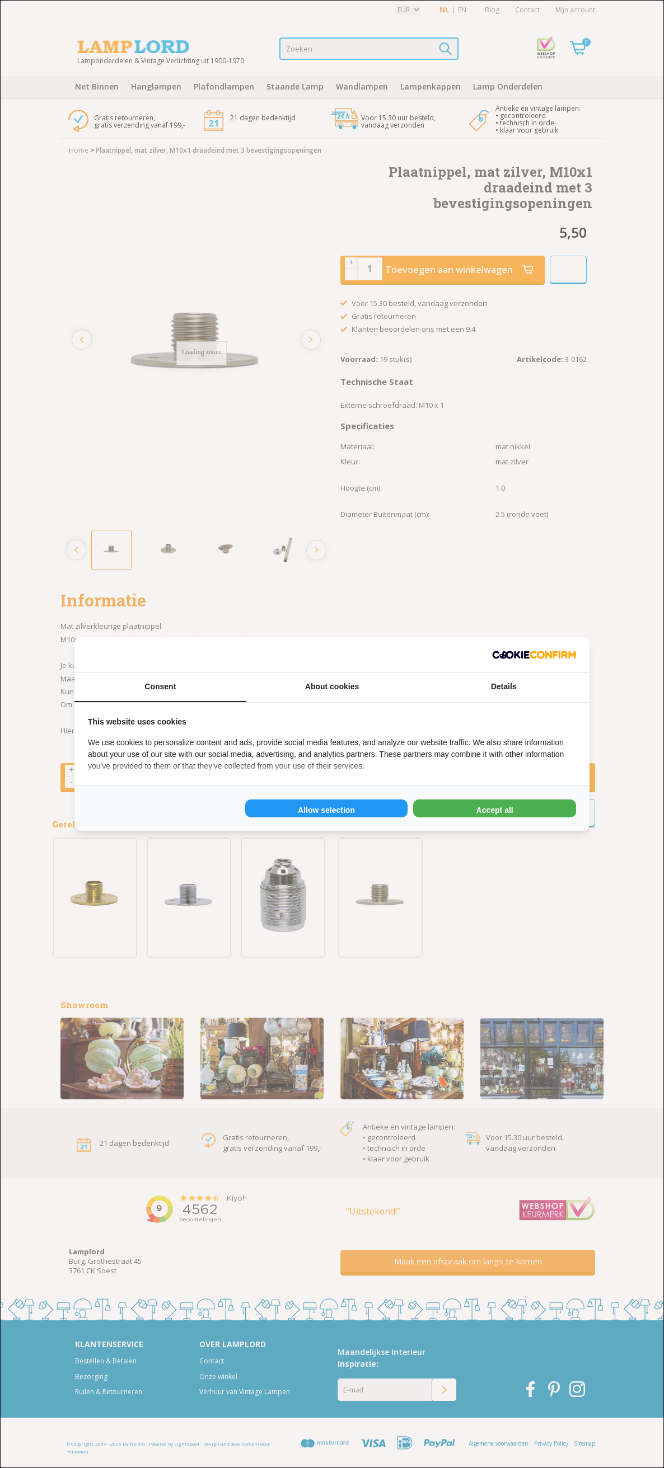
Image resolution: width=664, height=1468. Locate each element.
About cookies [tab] (332, 686)
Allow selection (326, 810)
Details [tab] (504, 686)
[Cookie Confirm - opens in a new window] (534, 655)
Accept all (494, 810)
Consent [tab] (160, 686)
